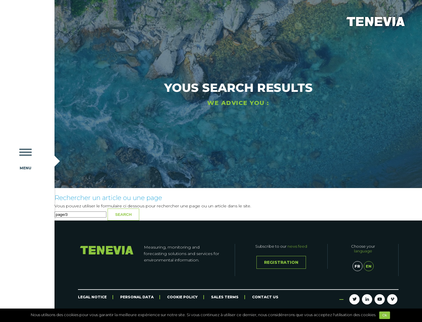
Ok (384, 315)
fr (357, 266)
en (368, 266)
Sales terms (225, 297)
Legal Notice (92, 297)
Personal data (137, 297)
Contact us (265, 297)
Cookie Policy (182, 297)
